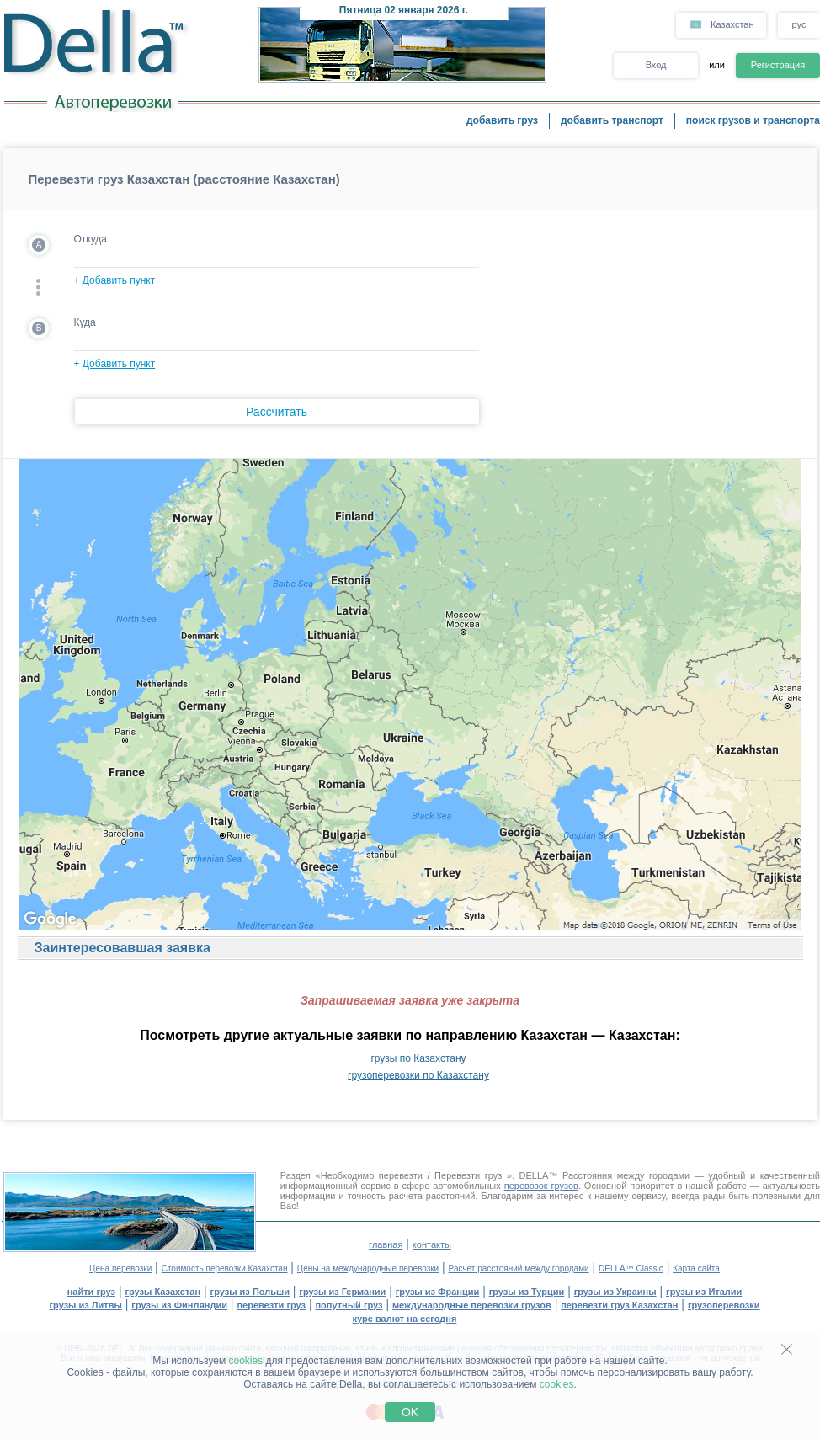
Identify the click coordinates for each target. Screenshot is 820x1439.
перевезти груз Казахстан (619, 1305)
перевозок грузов (541, 1186)
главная (385, 1244)
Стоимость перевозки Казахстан (225, 1268)
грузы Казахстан (162, 1292)
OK (410, 1412)
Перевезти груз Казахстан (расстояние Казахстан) (184, 179)
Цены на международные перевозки (368, 1268)
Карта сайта (696, 1268)
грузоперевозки (724, 1305)
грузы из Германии (342, 1292)
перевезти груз (271, 1305)
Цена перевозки (120, 1268)
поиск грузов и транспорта (753, 120)
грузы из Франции (438, 1292)
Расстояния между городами (626, 1175)
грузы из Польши (250, 1292)
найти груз (91, 1292)
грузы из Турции (527, 1292)
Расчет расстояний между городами (519, 1268)
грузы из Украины (615, 1292)
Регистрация (778, 65)
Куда (85, 322)
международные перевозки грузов (471, 1305)
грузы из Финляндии (179, 1305)
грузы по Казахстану (418, 1058)
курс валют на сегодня (405, 1319)
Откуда (91, 239)
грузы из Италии (704, 1292)
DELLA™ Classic (631, 1268)
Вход (656, 65)
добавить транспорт (612, 120)
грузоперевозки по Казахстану (418, 1075)
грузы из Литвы (86, 1305)
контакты (432, 1244)
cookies (246, 1361)
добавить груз (502, 120)
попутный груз (348, 1305)
